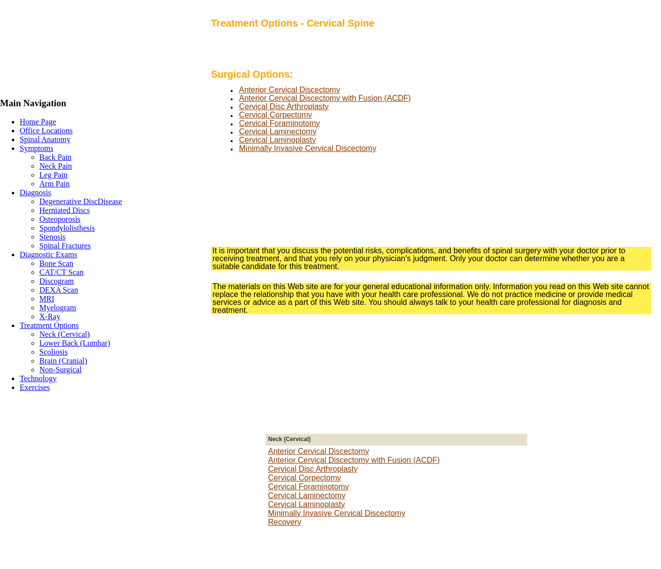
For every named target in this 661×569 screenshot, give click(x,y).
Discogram (56, 281)
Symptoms (36, 148)
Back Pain (55, 157)
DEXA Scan (58, 290)
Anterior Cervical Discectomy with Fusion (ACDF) (325, 98)
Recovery (284, 522)
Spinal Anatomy (45, 139)
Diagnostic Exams (48, 254)
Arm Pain (54, 184)
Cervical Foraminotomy (279, 123)
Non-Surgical (60, 369)
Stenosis (52, 237)
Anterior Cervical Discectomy (289, 90)
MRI (46, 299)
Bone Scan (56, 263)
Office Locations (46, 130)
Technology (38, 378)
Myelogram (57, 307)
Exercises (35, 387)
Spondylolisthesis (67, 228)
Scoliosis (53, 352)
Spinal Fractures (64, 245)
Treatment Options (49, 325)
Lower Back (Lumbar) (74, 343)
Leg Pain (53, 175)
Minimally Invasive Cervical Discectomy (307, 148)
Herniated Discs (64, 210)
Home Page (38, 122)
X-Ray (49, 316)
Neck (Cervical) (64, 334)
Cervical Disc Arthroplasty (284, 106)
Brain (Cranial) (63, 361)
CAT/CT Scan (61, 272)
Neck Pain (55, 166)
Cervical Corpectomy (275, 115)
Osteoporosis (60, 219)
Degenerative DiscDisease (80, 201)
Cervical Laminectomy (277, 131)
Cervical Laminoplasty (277, 140)
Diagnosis (35, 192)
